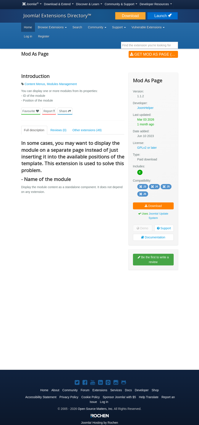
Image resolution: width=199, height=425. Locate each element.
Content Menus (34, 84)
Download (130, 16)
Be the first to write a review (153, 259)
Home (28, 27)
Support (164, 228)
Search (77, 27)
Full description (34, 130)
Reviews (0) (58, 130)
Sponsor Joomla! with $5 (119, 397)
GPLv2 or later (147, 147)
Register (43, 36)
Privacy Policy (69, 397)
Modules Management (62, 84)
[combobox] (149, 45)
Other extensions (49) (87, 130)
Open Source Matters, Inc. (95, 408)
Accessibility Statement (41, 397)
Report (49, 111)
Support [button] (119, 27)
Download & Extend (59, 4)
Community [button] (97, 27)
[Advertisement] (153, 301)
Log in (28, 36)
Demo (142, 228)
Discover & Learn (89, 4)
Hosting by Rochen (99, 422)
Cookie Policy (90, 397)
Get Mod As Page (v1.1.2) (154, 54)
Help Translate (149, 397)
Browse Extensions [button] (52, 27)
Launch (162, 16)
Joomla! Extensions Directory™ (57, 15)
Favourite (31, 111)
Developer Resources (156, 4)
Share (65, 111)
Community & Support (121, 4)
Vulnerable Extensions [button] (148, 27)
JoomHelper (145, 108)
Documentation (153, 237)
